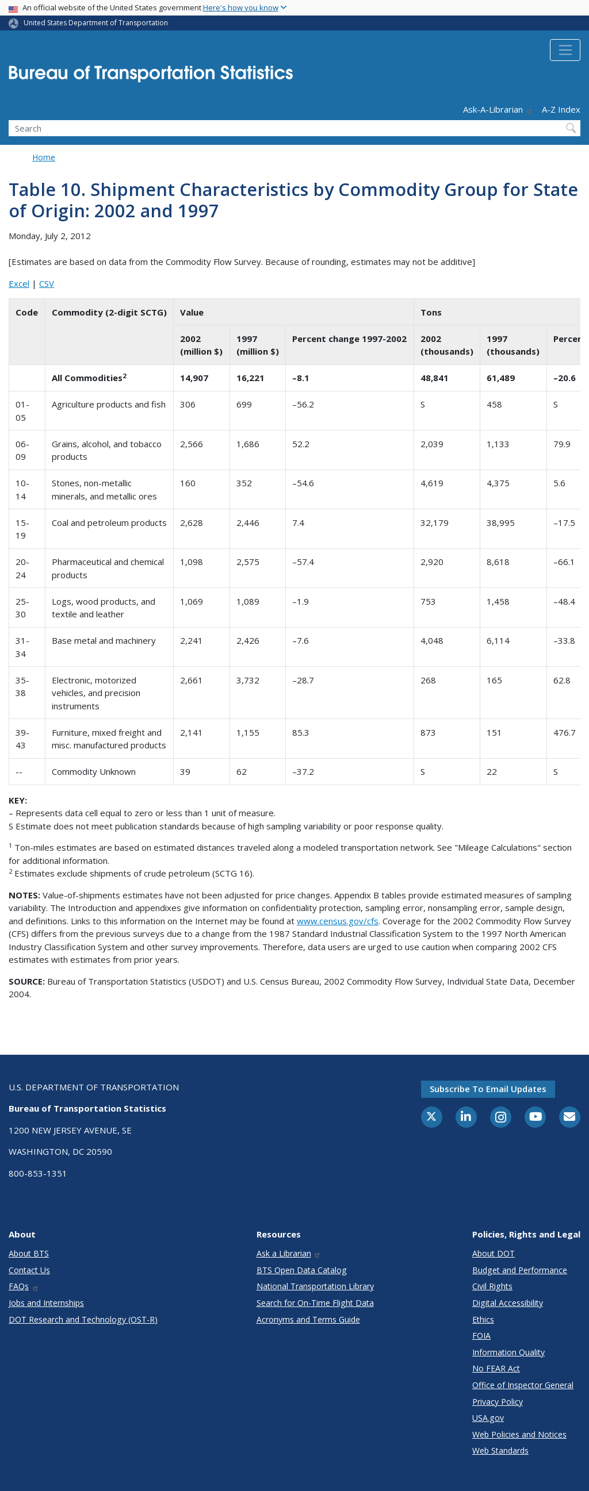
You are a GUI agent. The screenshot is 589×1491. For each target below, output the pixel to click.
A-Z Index (561, 109)
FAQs (24, 1286)
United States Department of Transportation (96, 23)
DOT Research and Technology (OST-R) (83, 1319)
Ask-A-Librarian (498, 109)
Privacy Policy (497, 1401)
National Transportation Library (315, 1286)
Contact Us (29, 1270)
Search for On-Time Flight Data (315, 1302)
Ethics (483, 1319)
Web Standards (500, 1450)
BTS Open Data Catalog (302, 1270)
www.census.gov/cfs (337, 921)
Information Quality (508, 1352)
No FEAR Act (496, 1368)
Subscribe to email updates (488, 1088)
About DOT (493, 1253)
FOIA (481, 1335)
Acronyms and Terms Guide (308, 1319)
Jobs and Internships (46, 1302)
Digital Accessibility (507, 1302)
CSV (46, 283)
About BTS (29, 1253)
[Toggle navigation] (565, 50)
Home (43, 157)
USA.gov (488, 1417)
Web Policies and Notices (519, 1434)
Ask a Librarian (289, 1253)
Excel (19, 283)
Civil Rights (492, 1286)
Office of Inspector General (522, 1384)
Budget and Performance (519, 1270)
